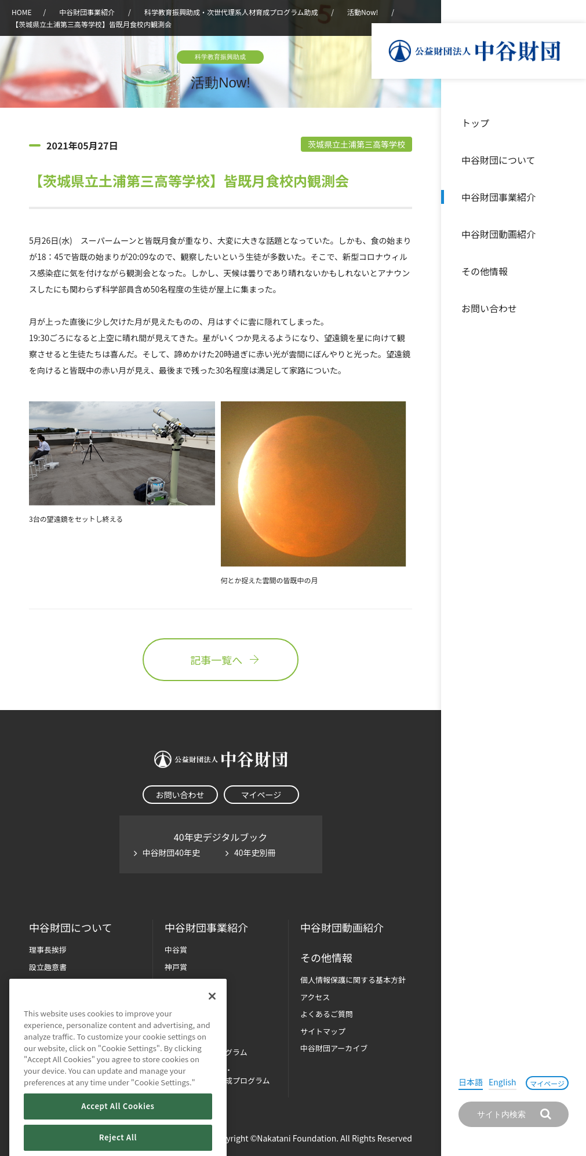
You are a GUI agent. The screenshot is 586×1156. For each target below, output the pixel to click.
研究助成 (180, 1001)
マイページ (547, 1083)
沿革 (569, 234)
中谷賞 (176, 949)
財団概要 (44, 983)
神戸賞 (176, 966)
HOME (21, 12)
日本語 (470, 1082)
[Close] (212, 1022)
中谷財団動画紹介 (498, 234)
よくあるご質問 (326, 1013)
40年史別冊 (255, 852)
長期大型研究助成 (195, 983)
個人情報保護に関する (353, 979)
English (502, 1082)
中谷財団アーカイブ (333, 1047)
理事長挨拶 (48, 949)
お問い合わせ (489, 308)
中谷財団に (70, 927)
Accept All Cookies (117, 1131)
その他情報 (484, 271)
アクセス (315, 997)
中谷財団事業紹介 (498, 197)
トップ (475, 123)
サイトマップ (322, 1031)
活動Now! (362, 12)
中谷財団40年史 (172, 852)
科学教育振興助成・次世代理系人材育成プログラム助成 (231, 12)
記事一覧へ (220, 659)
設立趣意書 (48, 966)
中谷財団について (498, 160)
